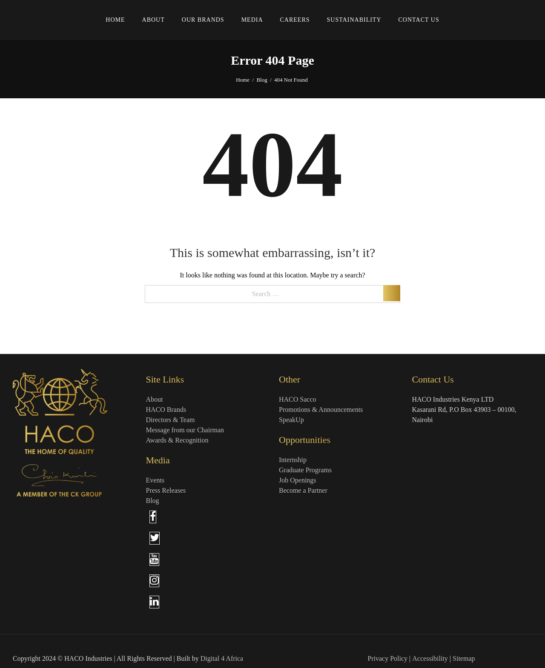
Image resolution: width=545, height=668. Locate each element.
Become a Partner (303, 490)
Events (155, 480)
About (154, 399)
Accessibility (430, 658)
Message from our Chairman (185, 430)
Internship (293, 459)
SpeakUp (291, 419)
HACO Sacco (297, 399)
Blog (261, 80)
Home (243, 80)
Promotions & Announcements (321, 409)
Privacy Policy (387, 658)
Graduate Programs (305, 470)
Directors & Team (170, 419)
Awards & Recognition (177, 440)
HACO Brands (166, 409)
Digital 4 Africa (222, 658)
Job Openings (297, 480)
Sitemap (464, 658)
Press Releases (166, 490)
